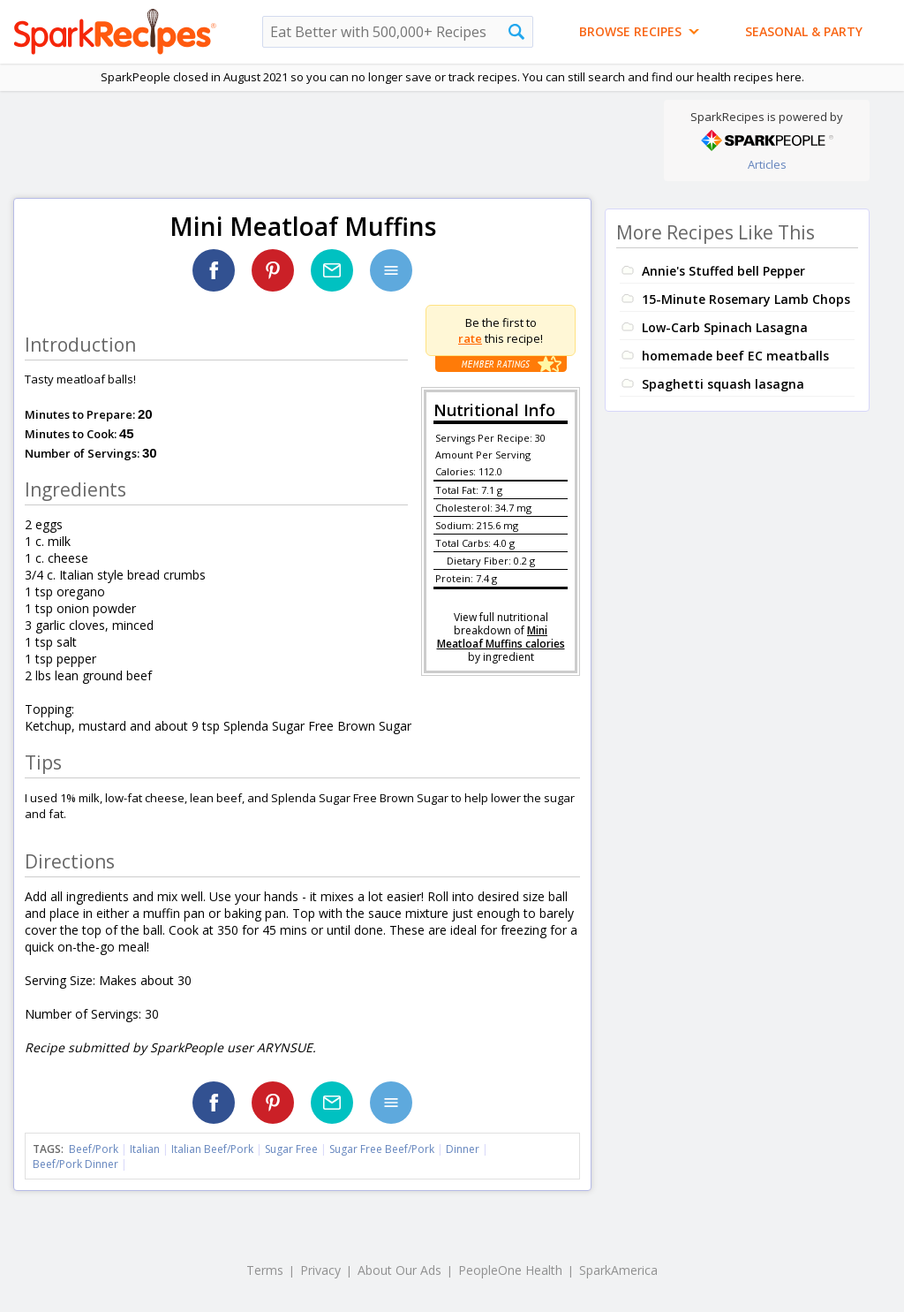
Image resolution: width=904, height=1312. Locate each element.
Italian (145, 1149)
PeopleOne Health (510, 1270)
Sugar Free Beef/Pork (381, 1149)
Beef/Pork (93, 1149)
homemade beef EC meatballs (735, 355)
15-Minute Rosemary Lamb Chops (746, 299)
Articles (767, 164)
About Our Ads (399, 1270)
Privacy (320, 1270)
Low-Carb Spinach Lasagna (725, 327)
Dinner (462, 1149)
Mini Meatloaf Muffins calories (501, 637)
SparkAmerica (618, 1270)
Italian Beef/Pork (212, 1149)
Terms (264, 1270)
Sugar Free (291, 1149)
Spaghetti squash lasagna (723, 383)
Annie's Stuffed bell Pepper (723, 270)
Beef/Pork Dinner (75, 1164)
